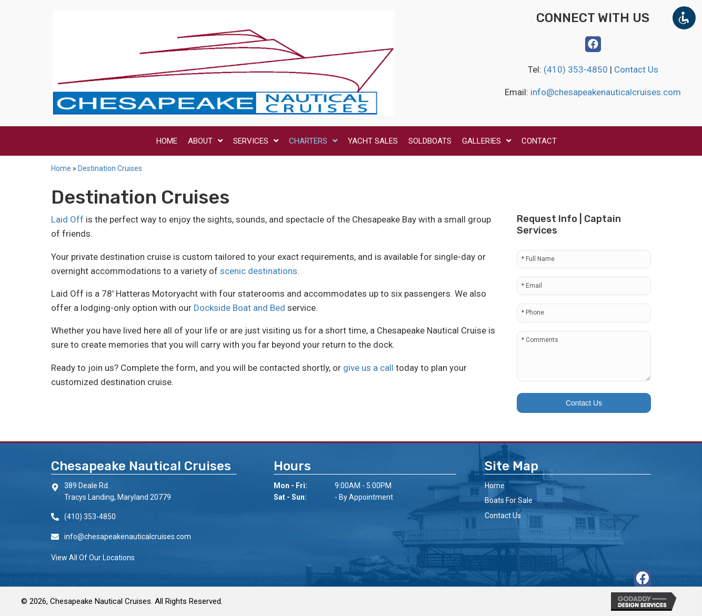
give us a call (368, 367)
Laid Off (67, 219)
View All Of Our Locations (93, 557)
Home (61, 168)
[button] (593, 44)
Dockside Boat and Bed (239, 307)
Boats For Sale (509, 500)
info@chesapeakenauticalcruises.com (605, 92)
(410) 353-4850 (577, 69)
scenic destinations (258, 271)
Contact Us (636, 69)
